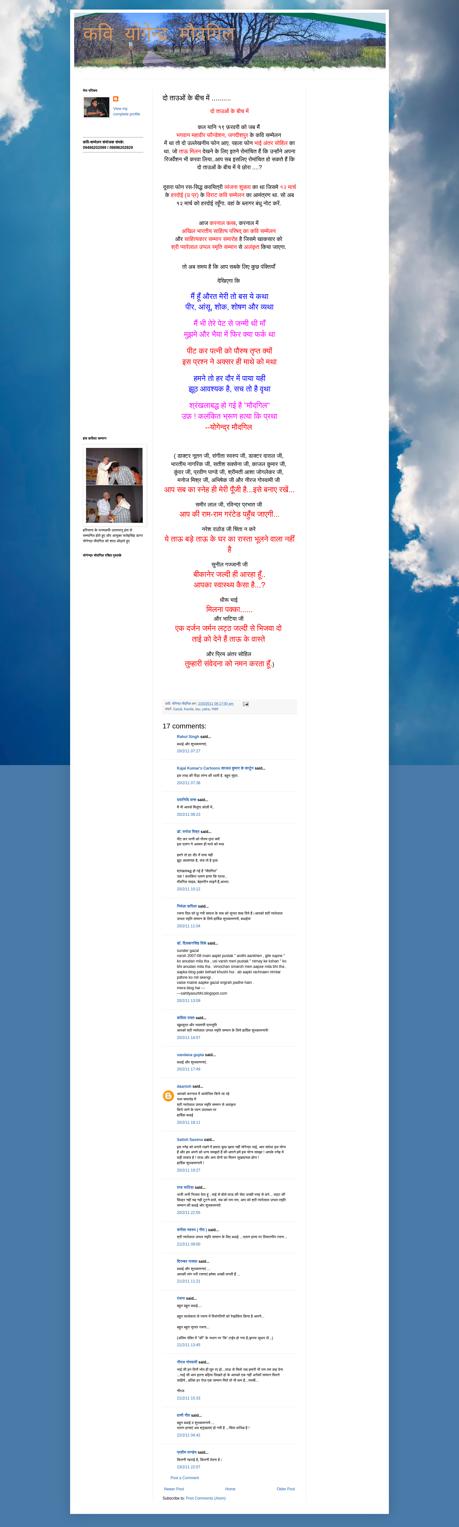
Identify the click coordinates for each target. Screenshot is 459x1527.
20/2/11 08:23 (188, 814)
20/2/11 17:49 (188, 1069)
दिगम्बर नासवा (187, 1261)
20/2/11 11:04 (188, 926)
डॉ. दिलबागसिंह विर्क (191, 943)
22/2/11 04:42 (188, 1435)
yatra (206, 709)
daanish (184, 1086)
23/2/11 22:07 (188, 1467)
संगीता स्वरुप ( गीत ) (192, 1230)
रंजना (181, 1298)
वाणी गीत (183, 1415)
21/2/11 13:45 (188, 1345)
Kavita (188, 709)
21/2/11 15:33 (188, 1398)
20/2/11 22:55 (188, 1212)
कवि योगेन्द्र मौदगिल (159, 35)
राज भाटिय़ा (185, 1187)
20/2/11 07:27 (188, 751)
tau (197, 709)
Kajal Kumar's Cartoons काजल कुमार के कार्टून (215, 768)
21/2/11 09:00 (188, 1244)
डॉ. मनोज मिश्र (188, 831)
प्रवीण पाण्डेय (187, 1452)
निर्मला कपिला (187, 906)
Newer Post (174, 1489)
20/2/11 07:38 (188, 783)
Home (230, 1489)
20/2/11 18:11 (188, 1122)
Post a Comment (185, 1478)
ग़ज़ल (215, 709)
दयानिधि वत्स (186, 800)
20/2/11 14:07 (188, 1037)
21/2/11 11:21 (188, 1281)
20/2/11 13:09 (188, 1000)
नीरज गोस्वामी (187, 1362)
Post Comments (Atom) (206, 1498)
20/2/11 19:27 (188, 1170)
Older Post (286, 1489)
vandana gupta (190, 1055)
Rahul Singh (188, 736)
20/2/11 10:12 (188, 889)
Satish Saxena (190, 1139)
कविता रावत (186, 1018)
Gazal (177, 709)
